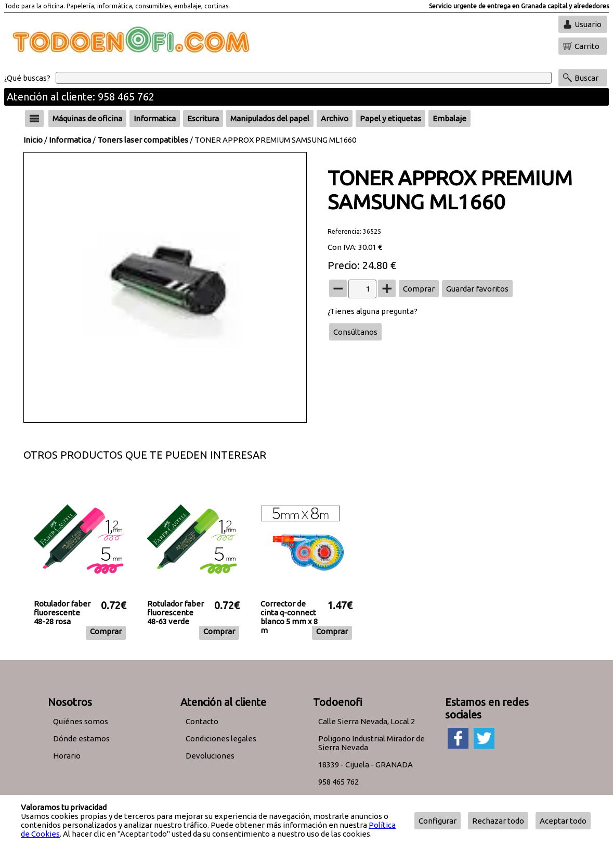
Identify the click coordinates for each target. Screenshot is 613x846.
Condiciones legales (221, 738)
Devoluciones (210, 755)
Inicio (33, 139)
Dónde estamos (81, 738)
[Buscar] (304, 78)
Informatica (70, 139)
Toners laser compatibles (142, 139)
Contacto (202, 721)
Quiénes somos (80, 721)
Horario (67, 755)
